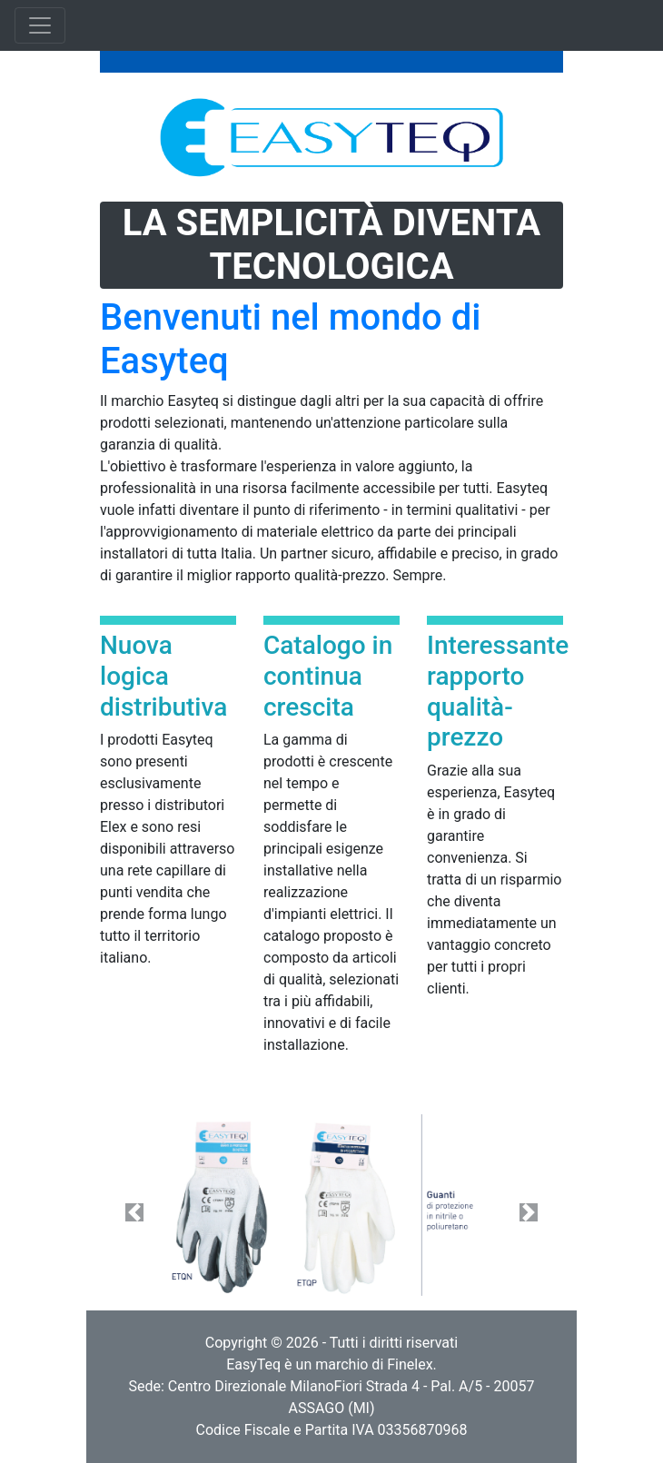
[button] (135, 1212)
